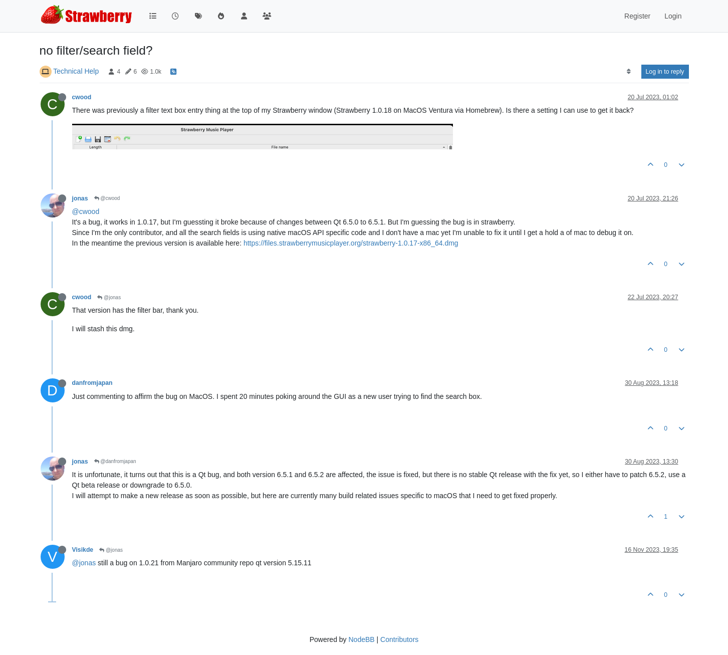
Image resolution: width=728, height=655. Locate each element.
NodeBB (361, 639)
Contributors (399, 639)
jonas (80, 198)
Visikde (83, 549)
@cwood (107, 198)
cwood (82, 97)
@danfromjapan (115, 461)
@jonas (109, 297)
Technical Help (76, 71)
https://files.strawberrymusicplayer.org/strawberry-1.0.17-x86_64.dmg (351, 243)
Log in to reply (665, 71)
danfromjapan (92, 382)
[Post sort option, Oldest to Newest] (628, 72)
